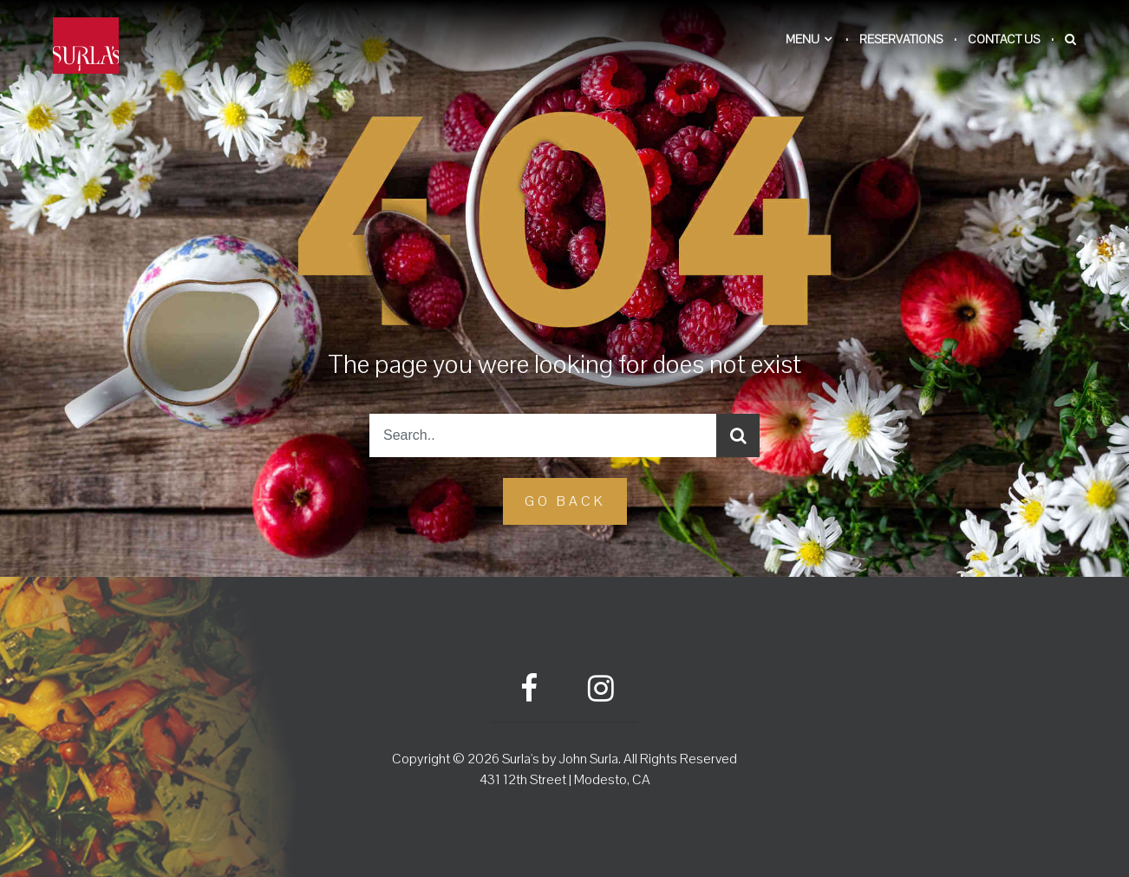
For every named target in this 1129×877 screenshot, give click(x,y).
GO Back (565, 501)
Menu (802, 39)
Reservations (901, 39)
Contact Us (1004, 39)
